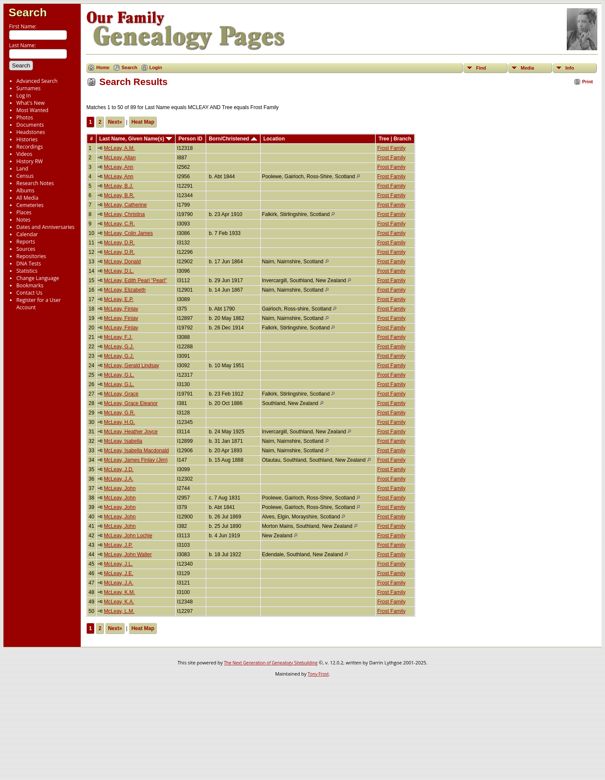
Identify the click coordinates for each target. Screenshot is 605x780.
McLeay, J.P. (118, 545)
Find (481, 67)
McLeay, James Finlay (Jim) (135, 460)
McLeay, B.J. (118, 186)
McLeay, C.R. (119, 224)
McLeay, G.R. (119, 413)
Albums (25, 190)
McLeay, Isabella (123, 441)
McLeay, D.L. (119, 271)
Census (24, 176)
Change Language (37, 278)
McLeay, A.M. (119, 148)
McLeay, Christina (124, 214)
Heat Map (142, 122)
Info (569, 67)
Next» (115, 122)
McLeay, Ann (118, 167)
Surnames (28, 88)
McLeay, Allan (120, 158)
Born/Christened (233, 139)
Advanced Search (37, 81)
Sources (25, 249)
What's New (30, 103)
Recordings (29, 146)
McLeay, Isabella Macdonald (136, 451)
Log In (23, 95)
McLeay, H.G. (119, 422)
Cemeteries (30, 205)
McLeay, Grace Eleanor (131, 403)
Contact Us (29, 292)
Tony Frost (318, 674)
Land (22, 168)
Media (527, 67)
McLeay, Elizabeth (125, 290)
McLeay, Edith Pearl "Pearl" (135, 280)
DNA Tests (28, 263)
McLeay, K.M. (119, 592)
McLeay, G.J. (119, 347)
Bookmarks (29, 285)
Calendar (27, 234)
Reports (25, 241)
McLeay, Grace (121, 394)
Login (155, 67)
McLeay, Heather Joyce (131, 432)
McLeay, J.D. (119, 469)
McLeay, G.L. (119, 375)
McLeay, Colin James (128, 233)
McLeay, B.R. (119, 195)
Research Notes (35, 183)
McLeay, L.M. (119, 611)
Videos (24, 154)
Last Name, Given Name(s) (135, 139)
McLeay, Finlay (121, 309)
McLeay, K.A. (119, 602)
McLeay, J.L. (118, 564)
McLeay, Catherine (125, 205)
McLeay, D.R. (119, 243)
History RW (29, 161)
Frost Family (391, 148)
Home (102, 67)
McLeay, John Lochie (128, 536)
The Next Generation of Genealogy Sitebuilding (271, 663)
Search (28, 12)
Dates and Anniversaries (45, 227)
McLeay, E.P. (119, 299)
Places (23, 212)
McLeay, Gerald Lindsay (131, 366)
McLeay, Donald (122, 262)
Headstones (30, 132)
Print (587, 81)
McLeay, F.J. (118, 337)
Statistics (26, 270)
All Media (27, 197)
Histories (26, 139)
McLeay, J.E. (118, 573)
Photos (24, 117)
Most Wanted (32, 110)
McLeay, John (120, 488)
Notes (23, 219)
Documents (30, 124)
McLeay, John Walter (128, 554)
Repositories (31, 256)
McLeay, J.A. (118, 479)
